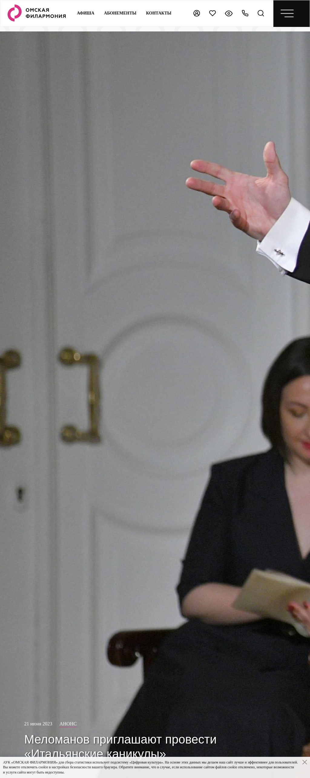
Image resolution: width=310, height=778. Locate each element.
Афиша (85, 13)
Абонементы (120, 13)
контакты (159, 13)
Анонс (68, 723)
